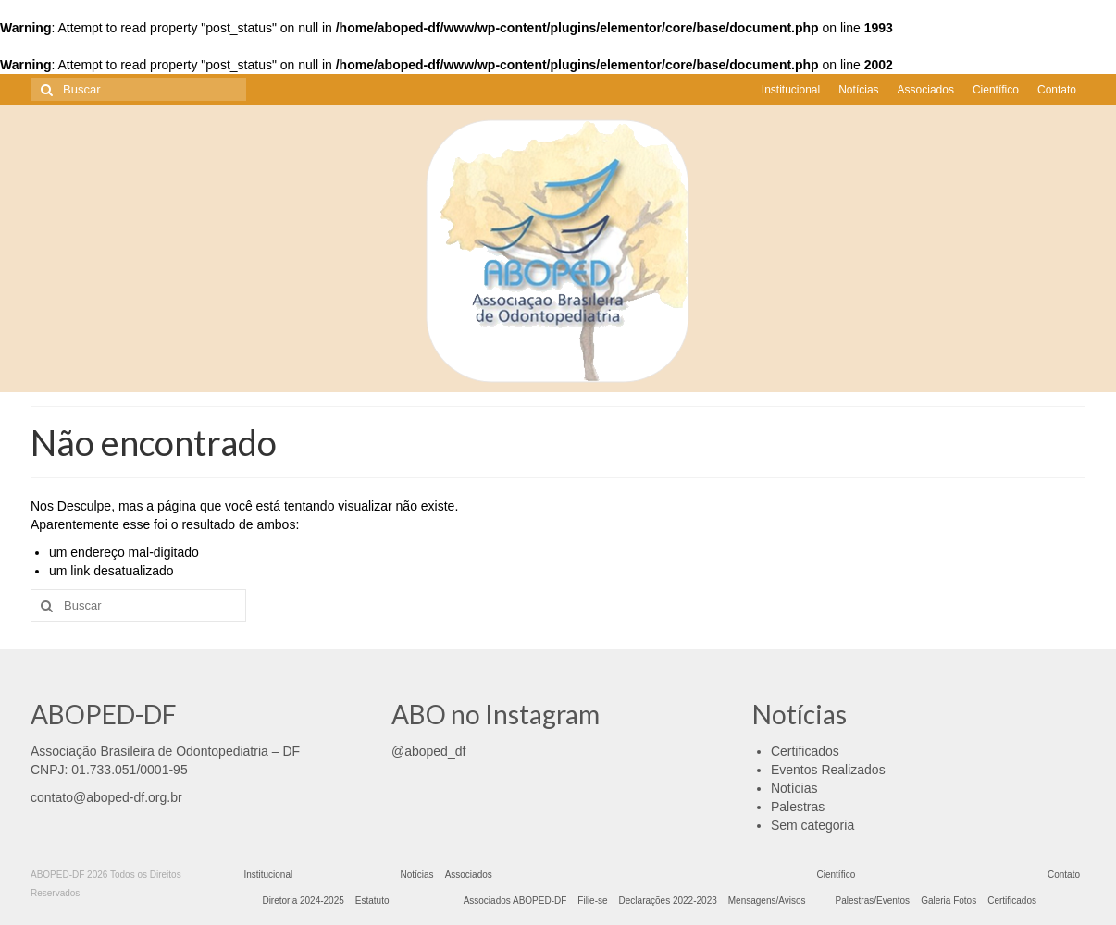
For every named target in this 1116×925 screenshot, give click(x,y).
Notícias (794, 788)
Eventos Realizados (828, 769)
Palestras (798, 806)
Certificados (805, 751)
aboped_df (434, 751)
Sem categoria (812, 825)
